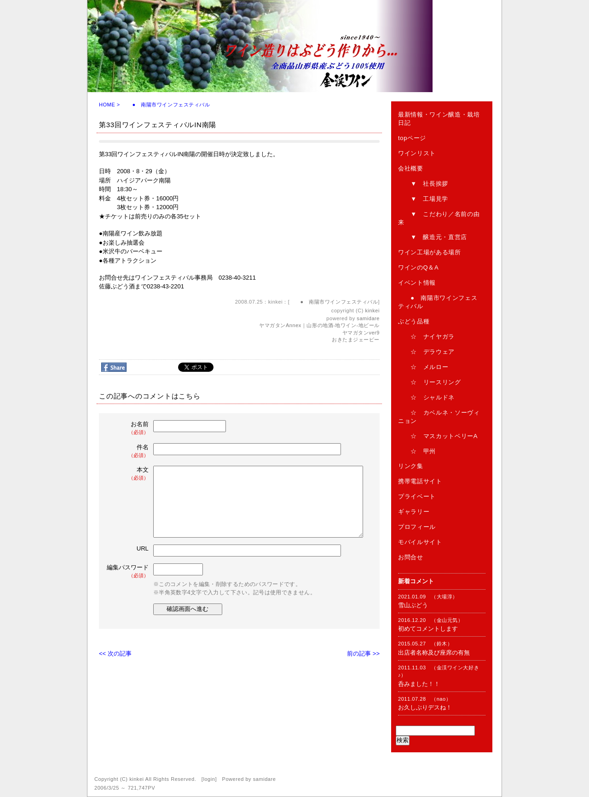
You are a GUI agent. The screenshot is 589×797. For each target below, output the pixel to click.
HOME (107, 104)
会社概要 (410, 168)
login (209, 779)
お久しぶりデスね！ (425, 707)
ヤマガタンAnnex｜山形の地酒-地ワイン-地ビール (319, 325)
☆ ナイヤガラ (426, 336)
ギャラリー (413, 511)
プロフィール (417, 526)
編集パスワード (128, 571)
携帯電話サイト (420, 481)
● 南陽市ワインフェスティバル (165, 104)
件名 (128, 451)
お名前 (128, 428)
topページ (412, 138)
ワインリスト (417, 153)
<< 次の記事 (115, 653)
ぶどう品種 (413, 321)
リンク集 (410, 466)
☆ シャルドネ (426, 397)
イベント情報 (417, 282)
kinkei (372, 310)
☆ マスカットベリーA (438, 436)
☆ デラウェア (426, 351)
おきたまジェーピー (356, 339)
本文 (128, 473)
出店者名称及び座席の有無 (434, 652)
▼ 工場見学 (423, 198)
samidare (368, 318)
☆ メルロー (423, 366)
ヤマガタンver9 (361, 332)
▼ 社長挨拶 (423, 183)
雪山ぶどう (413, 605)
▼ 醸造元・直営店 (432, 237)
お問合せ (410, 557)
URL (143, 548)
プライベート (417, 496)
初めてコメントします (428, 628)
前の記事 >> (363, 653)
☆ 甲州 (417, 451)
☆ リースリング (429, 382)
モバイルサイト (420, 542)
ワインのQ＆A (418, 267)
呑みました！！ (419, 683)
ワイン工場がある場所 (429, 252)
